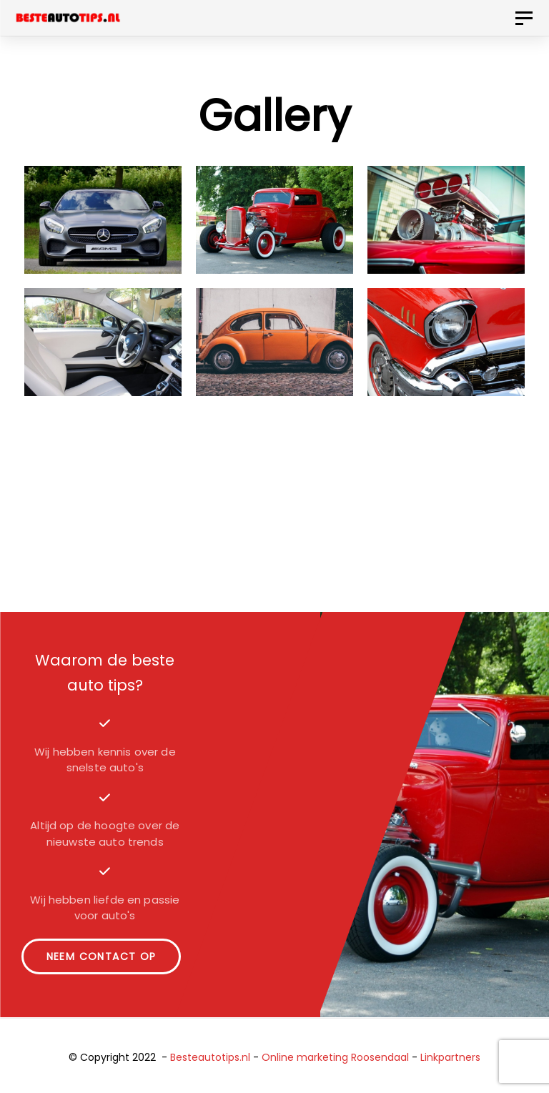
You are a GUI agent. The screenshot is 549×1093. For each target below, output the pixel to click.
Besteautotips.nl (210, 1057)
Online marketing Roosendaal (335, 1057)
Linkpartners (450, 1057)
